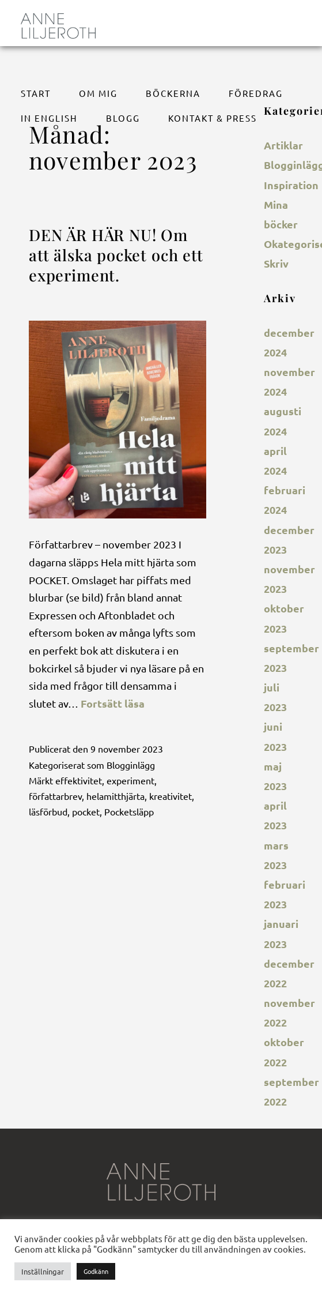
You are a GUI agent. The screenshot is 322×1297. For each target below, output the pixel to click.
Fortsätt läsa (113, 703)
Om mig (98, 93)
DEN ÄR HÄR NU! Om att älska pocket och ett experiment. (116, 255)
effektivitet (78, 780)
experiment (130, 780)
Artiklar (283, 145)
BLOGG (123, 117)
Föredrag (256, 93)
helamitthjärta (115, 796)
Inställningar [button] (42, 1271)
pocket (86, 811)
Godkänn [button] (96, 1271)
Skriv (276, 263)
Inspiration (291, 184)
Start (36, 93)
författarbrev (55, 796)
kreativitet (170, 796)
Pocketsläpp (129, 811)
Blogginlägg (131, 764)
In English (49, 117)
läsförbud (48, 811)
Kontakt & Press (212, 117)
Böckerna (173, 93)
